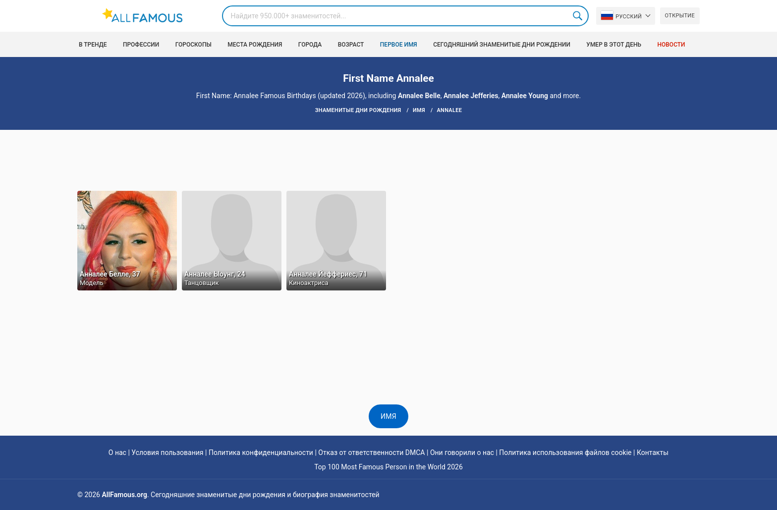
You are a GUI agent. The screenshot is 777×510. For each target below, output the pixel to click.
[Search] (405, 15)
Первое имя (398, 44)
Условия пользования (167, 452)
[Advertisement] (388, 159)
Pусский (621, 15)
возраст (351, 44)
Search (578, 15)
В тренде (93, 44)
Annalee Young (524, 96)
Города (310, 44)
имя (388, 416)
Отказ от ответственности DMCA (371, 452)
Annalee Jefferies (471, 96)
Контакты (652, 452)
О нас (117, 452)
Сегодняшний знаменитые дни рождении (501, 44)
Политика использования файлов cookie (565, 452)
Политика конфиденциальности (261, 452)
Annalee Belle (419, 96)
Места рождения (254, 44)
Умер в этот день (613, 44)
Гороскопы (193, 44)
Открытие (680, 15)
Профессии (141, 44)
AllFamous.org (124, 495)
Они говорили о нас (462, 452)
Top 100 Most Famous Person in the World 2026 (388, 467)
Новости (671, 44)
